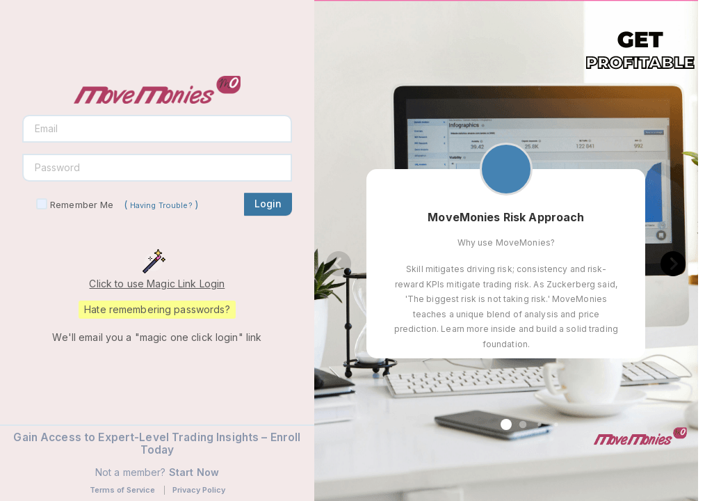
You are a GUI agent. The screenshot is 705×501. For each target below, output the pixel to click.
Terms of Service (122, 490)
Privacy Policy (198, 490)
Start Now (194, 472)
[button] (506, 424)
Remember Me (81, 204)
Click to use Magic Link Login (157, 283)
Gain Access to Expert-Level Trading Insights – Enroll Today (156, 443)
